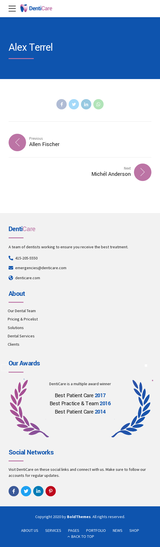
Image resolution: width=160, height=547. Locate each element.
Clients (13, 344)
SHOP (134, 530)
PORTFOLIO (96, 530)
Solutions (16, 327)
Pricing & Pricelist (23, 319)
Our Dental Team (22, 310)
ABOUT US (29, 530)
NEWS (118, 530)
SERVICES (53, 530)
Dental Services (21, 336)
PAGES (73, 530)
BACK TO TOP (82, 536)
